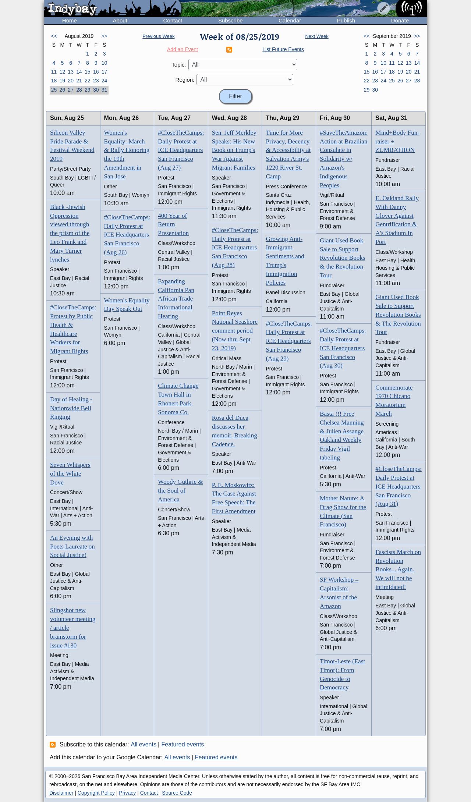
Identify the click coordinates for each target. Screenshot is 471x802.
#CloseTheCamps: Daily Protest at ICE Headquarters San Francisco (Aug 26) (127, 235)
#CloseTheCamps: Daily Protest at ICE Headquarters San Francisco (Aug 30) (343, 348)
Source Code (177, 793)
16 (96, 72)
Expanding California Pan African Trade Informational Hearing (176, 299)
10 (104, 63)
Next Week (316, 36)
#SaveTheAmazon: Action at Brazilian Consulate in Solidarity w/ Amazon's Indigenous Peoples (344, 159)
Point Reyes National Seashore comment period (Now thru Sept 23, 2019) (235, 331)
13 (71, 72)
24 (104, 81)
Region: (185, 80)
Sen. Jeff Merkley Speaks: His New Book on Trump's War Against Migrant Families (234, 150)
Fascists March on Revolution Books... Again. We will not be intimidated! (398, 569)
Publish (346, 20)
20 (71, 81)
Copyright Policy (96, 793)
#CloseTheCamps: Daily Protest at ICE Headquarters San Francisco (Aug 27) (181, 150)
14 (79, 72)
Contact (172, 20)
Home (69, 20)
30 (96, 90)
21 (79, 81)
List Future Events (283, 49)
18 (54, 81)
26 (62, 90)
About (120, 20)
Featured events (183, 744)
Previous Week (158, 36)
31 (104, 90)
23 (96, 81)
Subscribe (230, 20)
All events (143, 744)
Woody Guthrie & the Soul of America (180, 490)
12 (62, 72)
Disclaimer (61, 793)
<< (54, 36)
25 (54, 90)
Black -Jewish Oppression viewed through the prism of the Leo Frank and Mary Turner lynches (69, 233)
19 (62, 81)
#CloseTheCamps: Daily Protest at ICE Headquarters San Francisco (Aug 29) (289, 341)
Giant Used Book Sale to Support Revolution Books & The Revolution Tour (398, 315)
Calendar (290, 20)
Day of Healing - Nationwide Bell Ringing (71, 408)
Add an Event (182, 49)
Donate (400, 20)
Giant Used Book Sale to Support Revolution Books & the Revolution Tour (342, 258)
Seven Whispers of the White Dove (70, 473)
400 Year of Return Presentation (173, 224)
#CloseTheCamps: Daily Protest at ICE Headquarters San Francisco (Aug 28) (235, 248)
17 (104, 72)
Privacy (127, 793)
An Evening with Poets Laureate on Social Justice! (72, 546)
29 (88, 90)
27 (71, 90)
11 (54, 72)
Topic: (178, 64)
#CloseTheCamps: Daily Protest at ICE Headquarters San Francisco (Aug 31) (398, 486)
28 (79, 90)
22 (88, 81)
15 (88, 72)
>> (104, 36)
